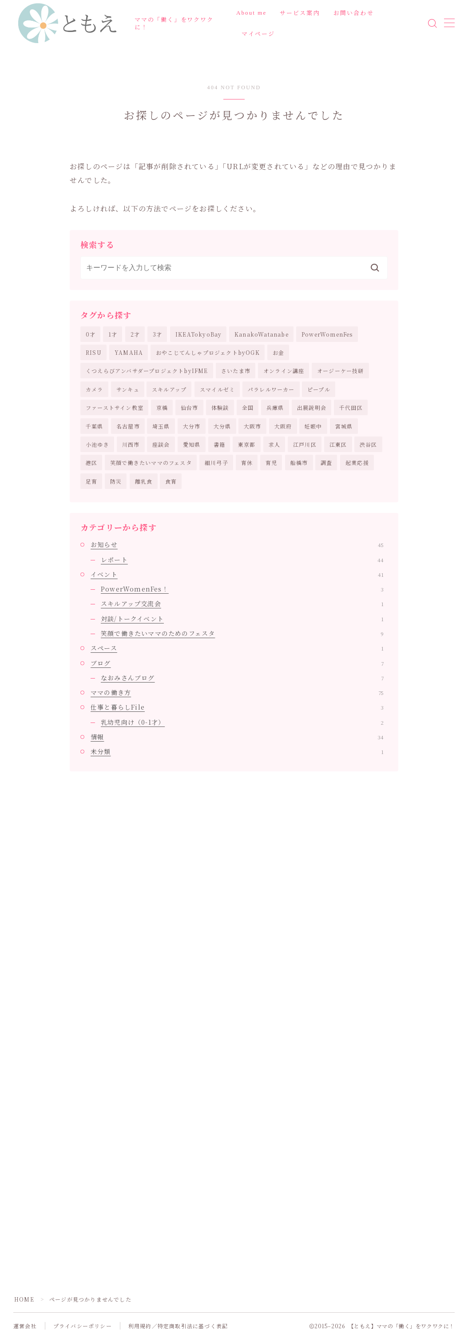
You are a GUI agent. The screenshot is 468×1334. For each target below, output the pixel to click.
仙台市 (189, 407)
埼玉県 (161, 426)
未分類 (237, 751)
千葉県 (94, 426)
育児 (271, 462)
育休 (247, 462)
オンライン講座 (283, 370)
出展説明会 (311, 407)
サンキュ (127, 389)
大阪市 (253, 426)
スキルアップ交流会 (242, 603)
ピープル (318, 389)
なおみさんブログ (242, 677)
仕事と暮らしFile (237, 707)
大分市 (192, 426)
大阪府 (283, 426)
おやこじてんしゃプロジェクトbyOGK (208, 352)
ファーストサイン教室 (114, 407)
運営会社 (25, 1326)
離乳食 (144, 481)
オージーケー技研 (340, 370)
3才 (157, 334)
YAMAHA (129, 352)
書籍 (219, 444)
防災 (116, 481)
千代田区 (351, 407)
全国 (248, 407)
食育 (171, 481)
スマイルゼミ (217, 389)
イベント (237, 574)
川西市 (131, 444)
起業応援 (357, 462)
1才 (112, 334)
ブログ (237, 663)
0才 (90, 334)
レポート (242, 559)
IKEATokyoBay (198, 334)
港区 (91, 462)
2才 (135, 334)
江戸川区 (305, 444)
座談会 (161, 444)
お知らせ (237, 544)
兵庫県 (275, 407)
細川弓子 (216, 462)
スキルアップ (169, 389)
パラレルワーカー (271, 389)
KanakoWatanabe (261, 334)
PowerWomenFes (327, 334)
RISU (94, 352)
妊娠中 (313, 426)
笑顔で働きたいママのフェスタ (151, 462)
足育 (91, 481)
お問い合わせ (353, 13)
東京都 (247, 444)
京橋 (162, 407)
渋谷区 (368, 444)
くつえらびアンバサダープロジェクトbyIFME (147, 370)
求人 (274, 444)
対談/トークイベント (242, 618)
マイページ (258, 34)
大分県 (222, 426)
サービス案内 (300, 13)
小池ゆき (97, 444)
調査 (326, 462)
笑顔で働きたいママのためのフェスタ (242, 633)
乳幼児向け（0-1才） (242, 722)
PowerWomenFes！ (242, 588)
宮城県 (344, 426)
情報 (237, 736)
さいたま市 (235, 370)
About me (251, 12)
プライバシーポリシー (82, 1326)
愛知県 (192, 444)
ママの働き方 (237, 692)
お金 (278, 352)
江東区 (338, 444)
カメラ (94, 389)
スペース (237, 647)
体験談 (220, 407)
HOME (24, 1299)
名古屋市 (128, 426)
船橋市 (299, 462)
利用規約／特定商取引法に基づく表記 (178, 1326)
